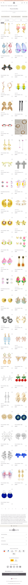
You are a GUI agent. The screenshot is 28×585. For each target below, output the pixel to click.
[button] (22, 3)
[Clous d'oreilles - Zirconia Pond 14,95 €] (7, 108)
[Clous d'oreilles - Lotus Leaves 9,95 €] (21, 399)
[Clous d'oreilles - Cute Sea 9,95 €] (21, 186)
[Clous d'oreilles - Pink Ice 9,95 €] (7, 264)
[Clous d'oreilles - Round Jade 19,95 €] (7, 496)
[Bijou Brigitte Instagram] (11, 567)
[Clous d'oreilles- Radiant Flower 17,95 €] (21, 69)
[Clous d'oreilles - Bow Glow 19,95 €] (7, 166)
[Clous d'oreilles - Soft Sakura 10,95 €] (21, 322)
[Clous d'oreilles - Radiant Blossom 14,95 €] (7, 31)
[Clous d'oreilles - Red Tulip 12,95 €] (21, 283)
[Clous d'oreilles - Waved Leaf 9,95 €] (7, 458)
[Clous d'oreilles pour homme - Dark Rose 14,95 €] (7, 322)
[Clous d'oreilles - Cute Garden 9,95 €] (21, 89)
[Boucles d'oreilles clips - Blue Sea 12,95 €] (7, 341)
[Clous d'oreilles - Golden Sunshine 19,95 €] (7, 225)
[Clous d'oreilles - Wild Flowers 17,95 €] (7, 244)
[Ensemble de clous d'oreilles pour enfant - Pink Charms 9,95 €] (7, 186)
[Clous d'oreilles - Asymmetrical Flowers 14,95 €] (7, 89)
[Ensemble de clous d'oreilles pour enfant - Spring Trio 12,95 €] (7, 283)
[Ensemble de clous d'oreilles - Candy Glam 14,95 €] (7, 50)
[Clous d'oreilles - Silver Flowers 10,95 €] (7, 438)
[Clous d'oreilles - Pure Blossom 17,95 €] (21, 361)
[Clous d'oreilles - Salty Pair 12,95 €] (21, 302)
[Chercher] (3, 3)
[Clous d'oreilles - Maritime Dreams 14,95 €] (21, 477)
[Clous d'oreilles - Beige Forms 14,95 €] (7, 361)
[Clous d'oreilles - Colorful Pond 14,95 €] (7, 69)
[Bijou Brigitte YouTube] (20, 567)
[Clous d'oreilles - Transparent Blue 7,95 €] (21, 50)
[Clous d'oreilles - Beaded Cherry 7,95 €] (21, 380)
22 (22, 508)
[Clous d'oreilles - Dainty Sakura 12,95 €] (21, 205)
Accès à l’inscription (14, 574)
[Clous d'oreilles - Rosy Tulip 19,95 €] (21, 31)
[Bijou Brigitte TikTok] (8, 567)
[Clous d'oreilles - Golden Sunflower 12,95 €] (7, 419)
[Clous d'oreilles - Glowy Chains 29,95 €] (21, 147)
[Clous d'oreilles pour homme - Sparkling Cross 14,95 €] (21, 166)
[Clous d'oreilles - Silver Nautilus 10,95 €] (21, 438)
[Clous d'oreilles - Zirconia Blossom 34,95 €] (21, 225)
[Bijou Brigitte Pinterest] (17, 567)
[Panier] (27, 3)
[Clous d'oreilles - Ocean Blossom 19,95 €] (21, 458)
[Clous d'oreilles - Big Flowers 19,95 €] (21, 419)
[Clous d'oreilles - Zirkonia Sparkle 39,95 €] (7, 399)
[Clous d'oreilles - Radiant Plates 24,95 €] (7, 302)
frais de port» (11, 581)
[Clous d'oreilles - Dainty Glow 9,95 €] (7, 147)
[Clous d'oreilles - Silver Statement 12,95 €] (7, 380)
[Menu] (7, 20)
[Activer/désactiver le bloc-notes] (12, 23)
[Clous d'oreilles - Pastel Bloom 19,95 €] (7, 477)
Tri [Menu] (21, 20)
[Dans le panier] (12, 38)
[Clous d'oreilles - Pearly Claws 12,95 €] (7, 128)
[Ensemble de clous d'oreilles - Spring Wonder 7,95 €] (21, 244)
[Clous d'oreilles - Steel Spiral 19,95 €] (7, 205)
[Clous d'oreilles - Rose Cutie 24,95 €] (21, 341)
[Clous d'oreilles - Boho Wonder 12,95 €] (21, 264)
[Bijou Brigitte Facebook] (14, 567)
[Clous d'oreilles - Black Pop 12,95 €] (21, 108)
